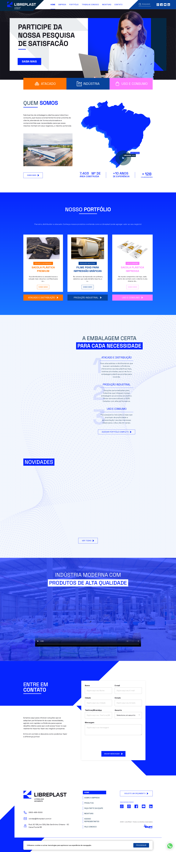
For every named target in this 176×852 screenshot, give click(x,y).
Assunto (118, 710)
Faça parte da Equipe (93, 808)
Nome (87, 685)
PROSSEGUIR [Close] (141, 845)
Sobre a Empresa (92, 798)
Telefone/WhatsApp (93, 710)
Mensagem (89, 722)
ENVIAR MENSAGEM (113, 754)
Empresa (62, 4)
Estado (118, 698)
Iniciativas (106, 4)
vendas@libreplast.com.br (40, 818)
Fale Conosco (90, 827)
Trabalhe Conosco (90, 4)
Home (53, 4)
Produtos (89, 803)
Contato (118, 4)
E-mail (117, 685)
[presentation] (113, 743)
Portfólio (74, 4)
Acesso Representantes (91, 820)
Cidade (88, 698)
